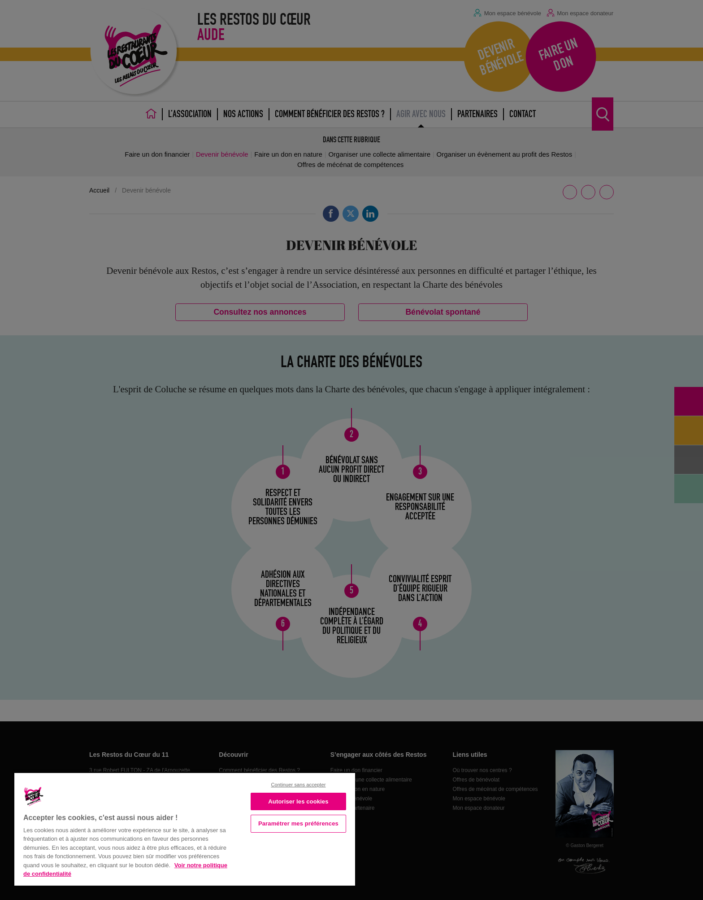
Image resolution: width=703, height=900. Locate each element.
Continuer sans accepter (298, 784)
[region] (184, 828)
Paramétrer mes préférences (298, 823)
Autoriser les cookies (298, 801)
